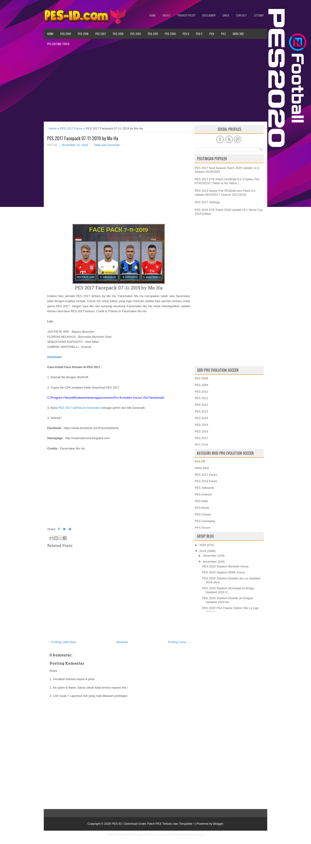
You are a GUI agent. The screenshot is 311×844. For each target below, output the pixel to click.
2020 (202, 545)
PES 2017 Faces (71, 128)
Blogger (218, 823)
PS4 (211, 34)
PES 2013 (135, 34)
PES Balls (201, 501)
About (166, 15)
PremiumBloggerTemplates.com (187, 834)
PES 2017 (100, 34)
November (210, 561)
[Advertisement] (155, 85)
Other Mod (202, 468)
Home (153, 15)
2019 (202, 551)
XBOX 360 (238, 34)
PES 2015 (201, 424)
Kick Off (200, 461)
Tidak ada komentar (107, 145)
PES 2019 (65, 34)
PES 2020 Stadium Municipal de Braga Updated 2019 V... (228, 590)
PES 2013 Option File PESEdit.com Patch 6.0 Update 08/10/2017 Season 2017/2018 (225, 192)
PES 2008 (201, 378)
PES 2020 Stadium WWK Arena (223, 572)
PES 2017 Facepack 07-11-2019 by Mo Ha (82, 138)
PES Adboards (204, 487)
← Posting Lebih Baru (61, 642)
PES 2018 (83, 34)
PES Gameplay (205, 521)
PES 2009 (201, 385)
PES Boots (202, 507)
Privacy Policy (186, 15)
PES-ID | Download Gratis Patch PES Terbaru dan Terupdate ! (153, 823)
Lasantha (161, 834)
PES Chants (203, 514)
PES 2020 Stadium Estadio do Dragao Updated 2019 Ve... (227, 600)
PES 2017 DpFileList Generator (79, 407)
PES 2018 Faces (206, 481)
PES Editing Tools (58, 44)
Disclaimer (209, 15)
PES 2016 (118, 34)
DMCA (226, 15)
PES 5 (199, 34)
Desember (210, 555)
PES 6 (186, 34)
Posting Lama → (179, 642)
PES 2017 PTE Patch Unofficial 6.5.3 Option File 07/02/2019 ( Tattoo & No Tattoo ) (227, 181)
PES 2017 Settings (207, 202)
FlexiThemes (125, 834)
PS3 (223, 34)
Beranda (122, 642)
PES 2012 (201, 404)
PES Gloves (203, 527)
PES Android (203, 494)
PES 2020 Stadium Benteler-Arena (225, 566)
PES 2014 (201, 418)
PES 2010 (170, 34)
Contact (241, 15)
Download (54, 357)
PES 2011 (153, 34)
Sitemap (259, 15)
